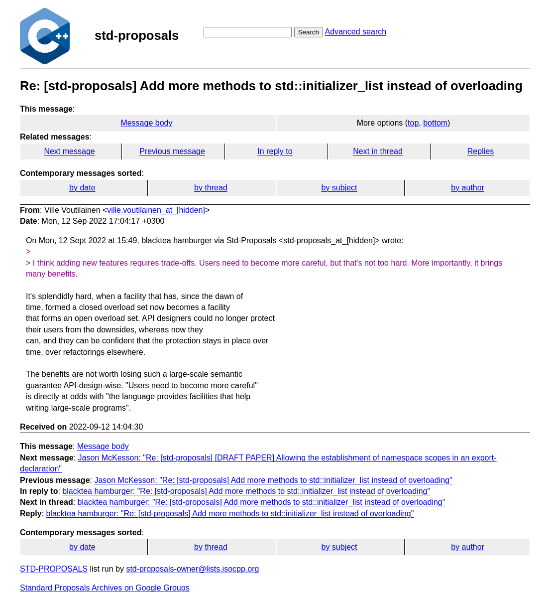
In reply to (274, 151)
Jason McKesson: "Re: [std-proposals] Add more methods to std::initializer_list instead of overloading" (273, 480)
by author (467, 187)
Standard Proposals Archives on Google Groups (105, 588)
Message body (146, 123)
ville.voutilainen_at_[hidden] (156, 210)
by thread (210, 187)
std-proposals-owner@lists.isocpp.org (192, 569)
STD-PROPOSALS (54, 569)
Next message (69, 151)
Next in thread (378, 151)
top (413, 123)
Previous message (172, 151)
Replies (480, 151)
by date (82, 187)
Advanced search (355, 31)
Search (308, 32)
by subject (339, 187)
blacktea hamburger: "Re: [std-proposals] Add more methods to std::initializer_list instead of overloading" (246, 491)
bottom (435, 123)
